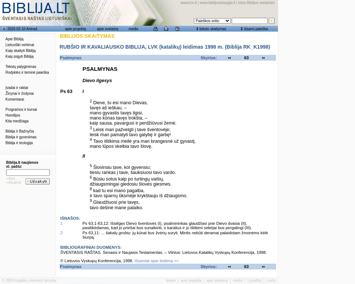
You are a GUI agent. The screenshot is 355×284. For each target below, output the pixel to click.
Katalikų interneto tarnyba (35, 281)
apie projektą (75, 29)
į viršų (271, 281)
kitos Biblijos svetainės (256, 3)
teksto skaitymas (212, 29)
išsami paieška (256, 29)
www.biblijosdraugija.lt (217, 3)
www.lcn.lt (189, 3)
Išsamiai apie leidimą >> (157, 261)
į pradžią (255, 281)
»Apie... (12, 178)
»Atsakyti (13, 182)
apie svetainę (108, 29)
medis (134, 29)
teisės (171, 281)
